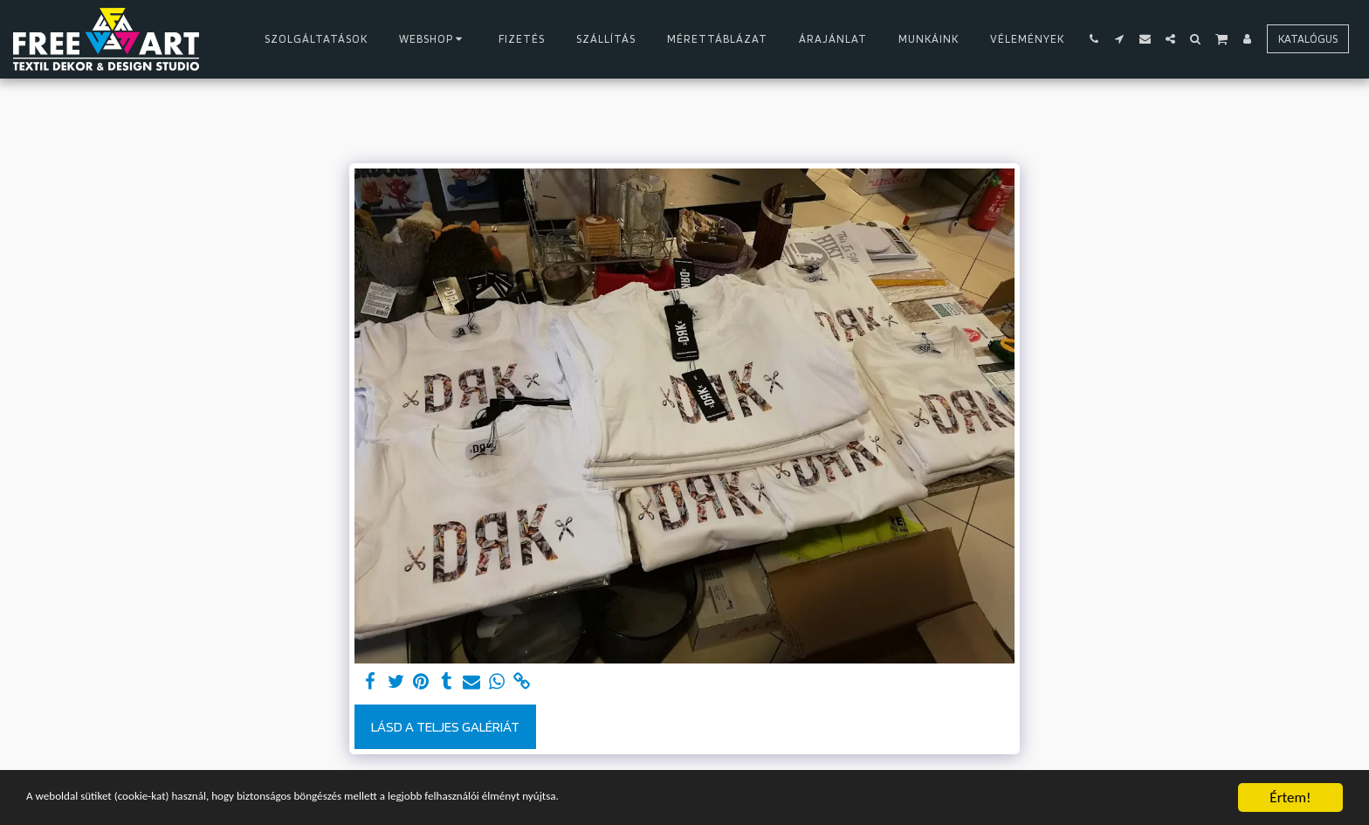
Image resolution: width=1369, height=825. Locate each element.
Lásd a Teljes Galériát (445, 726)
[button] (1094, 39)
